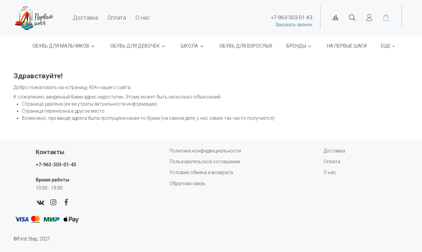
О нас (142, 17)
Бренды (296, 46)
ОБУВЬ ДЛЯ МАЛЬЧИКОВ (60, 46)
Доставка (85, 17)
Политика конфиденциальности (205, 150)
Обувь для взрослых (245, 46)
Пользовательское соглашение (205, 161)
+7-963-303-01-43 (56, 164)
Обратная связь (188, 183)
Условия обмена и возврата (201, 172)
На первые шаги (347, 46)
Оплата (117, 17)
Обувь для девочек (135, 46)
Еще (386, 46)
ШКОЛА (189, 46)
